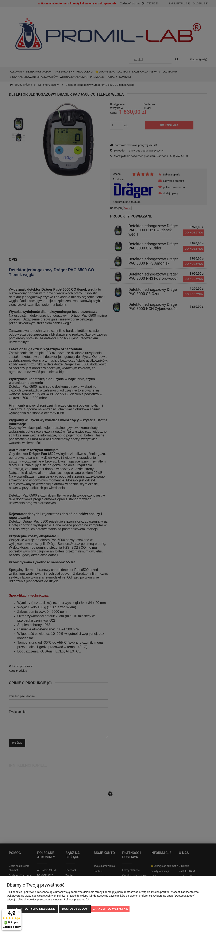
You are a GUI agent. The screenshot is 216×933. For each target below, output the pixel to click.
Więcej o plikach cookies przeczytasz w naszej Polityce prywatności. (48, 899)
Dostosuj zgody (75, 908)
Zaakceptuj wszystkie (110, 908)
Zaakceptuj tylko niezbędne (32, 908)
